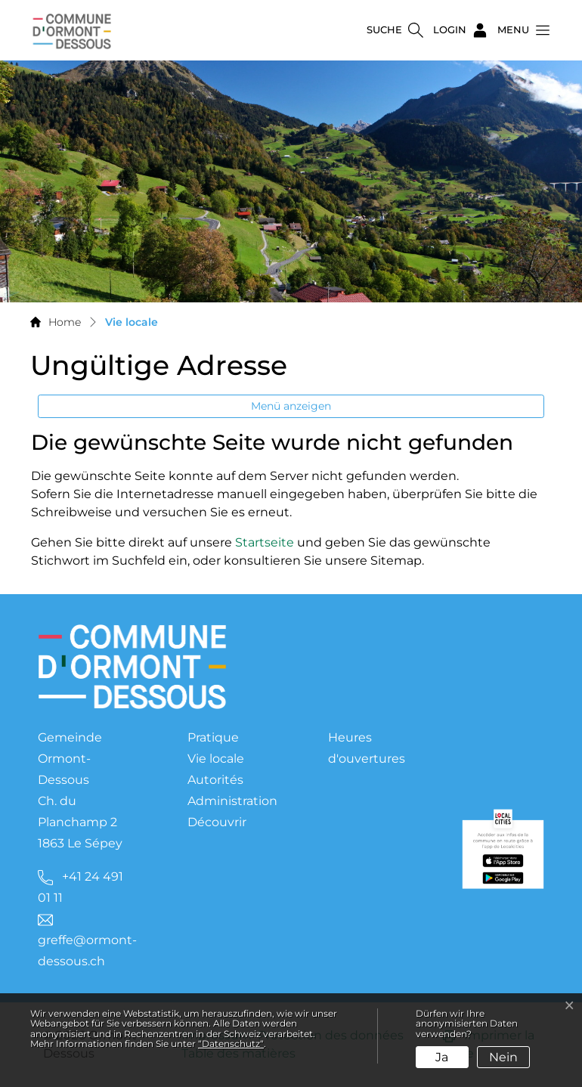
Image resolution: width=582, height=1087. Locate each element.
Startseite (264, 542)
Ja (441, 1057)
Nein (503, 1057)
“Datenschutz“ (231, 1043)
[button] (519, 30)
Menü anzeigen (291, 406)
